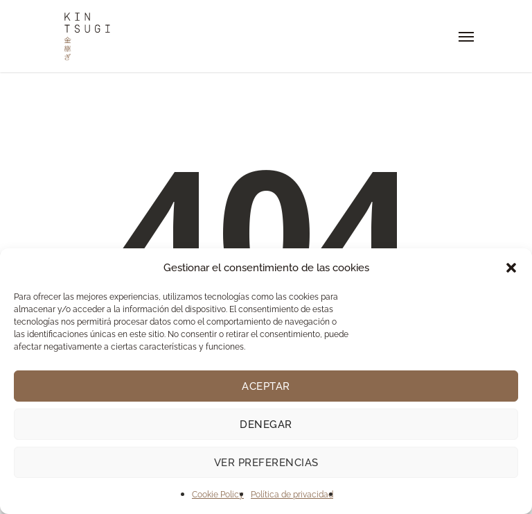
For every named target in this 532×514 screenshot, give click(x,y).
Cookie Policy (218, 494)
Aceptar (266, 386)
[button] (511, 268)
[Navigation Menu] (466, 36)
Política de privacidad (292, 494)
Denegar (266, 424)
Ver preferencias (266, 462)
